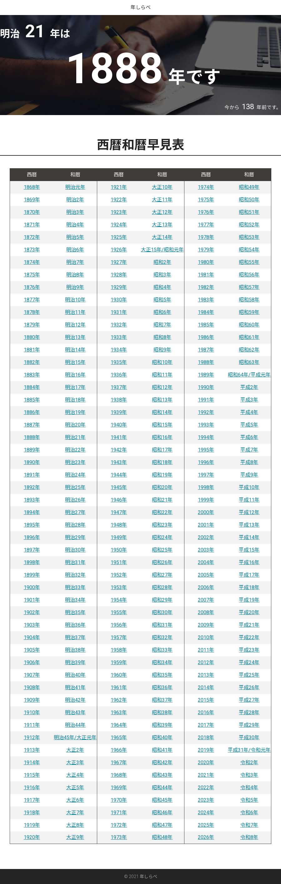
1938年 (119, 400)
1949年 (119, 537)
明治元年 (75, 187)
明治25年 (75, 487)
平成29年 (249, 725)
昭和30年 (162, 612)
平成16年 (249, 562)
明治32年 (75, 575)
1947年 (119, 512)
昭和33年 (162, 650)
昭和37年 (162, 700)
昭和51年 (249, 212)
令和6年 (249, 813)
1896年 (32, 537)
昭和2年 (162, 262)
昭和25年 (162, 550)
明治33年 (75, 587)
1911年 (32, 725)
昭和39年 (162, 725)
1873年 (32, 250)
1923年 (119, 212)
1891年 (32, 475)
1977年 (206, 225)
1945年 (119, 487)
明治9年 (75, 287)
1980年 (206, 262)
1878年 (32, 312)
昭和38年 (162, 712)
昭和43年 (162, 775)
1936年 (119, 375)
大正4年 (75, 775)
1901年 (32, 600)
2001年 (206, 525)
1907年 (32, 675)
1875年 (32, 275)
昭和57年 (249, 287)
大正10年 (162, 187)
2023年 (206, 800)
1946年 (119, 500)
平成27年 (249, 700)
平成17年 (249, 575)
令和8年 (249, 837)
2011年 (206, 650)
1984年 (206, 312)
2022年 (206, 788)
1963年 (119, 712)
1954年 (119, 600)
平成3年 (249, 400)
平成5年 (249, 425)
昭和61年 (249, 337)
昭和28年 (162, 587)
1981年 (206, 275)
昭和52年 (249, 225)
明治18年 (75, 400)
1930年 (119, 300)
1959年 (119, 662)
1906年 (32, 662)
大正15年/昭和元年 (162, 250)
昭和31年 (162, 625)
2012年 (206, 662)
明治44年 (75, 725)
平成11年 (249, 500)
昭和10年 (162, 362)
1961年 (119, 687)
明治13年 (75, 337)
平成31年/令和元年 (249, 750)
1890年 (32, 462)
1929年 (119, 287)
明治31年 (75, 562)
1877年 (32, 300)
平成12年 (249, 512)
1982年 (206, 287)
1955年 (119, 612)
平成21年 (249, 625)
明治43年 (75, 712)
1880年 (32, 337)
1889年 (32, 450)
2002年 (206, 537)
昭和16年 (162, 437)
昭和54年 (249, 250)
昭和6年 (162, 312)
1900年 (32, 587)
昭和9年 (162, 350)
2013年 (206, 675)
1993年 (206, 425)
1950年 (119, 550)
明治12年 (75, 325)
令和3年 (249, 775)
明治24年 (75, 475)
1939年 (119, 412)
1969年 (119, 788)
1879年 (32, 325)
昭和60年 (249, 325)
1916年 (32, 788)
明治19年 (75, 412)
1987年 (206, 350)
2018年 (206, 737)
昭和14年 (162, 412)
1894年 (32, 512)
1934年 (119, 350)
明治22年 (75, 450)
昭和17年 (162, 450)
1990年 (206, 387)
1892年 (32, 487)
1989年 (206, 375)
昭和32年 (162, 637)
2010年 (206, 637)
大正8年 (75, 825)
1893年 (32, 500)
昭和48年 (162, 837)
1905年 (32, 650)
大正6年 (75, 800)
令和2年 (249, 762)
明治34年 (75, 600)
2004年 (206, 562)
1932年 (119, 325)
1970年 (119, 800)
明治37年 (75, 637)
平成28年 (249, 712)
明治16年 (75, 375)
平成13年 (249, 525)
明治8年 (75, 275)
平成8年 (249, 462)
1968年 (119, 775)
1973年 (119, 837)
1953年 (119, 587)
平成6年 (249, 437)
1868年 (32, 187)
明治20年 (75, 425)
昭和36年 (162, 687)
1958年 (119, 650)
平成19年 (249, 600)
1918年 (32, 813)
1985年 (206, 325)
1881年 (32, 350)
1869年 (32, 200)
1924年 (119, 225)
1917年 (32, 800)
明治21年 (75, 437)
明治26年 (75, 500)
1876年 (32, 287)
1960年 (119, 675)
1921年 (119, 187)
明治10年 (75, 300)
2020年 (206, 762)
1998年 (206, 487)
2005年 (206, 575)
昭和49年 (249, 187)
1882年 (32, 362)
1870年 (32, 212)
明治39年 (75, 662)
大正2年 (75, 750)
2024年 (206, 813)
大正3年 (75, 762)
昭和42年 (162, 762)
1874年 (32, 262)
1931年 (119, 312)
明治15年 (75, 362)
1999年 (206, 500)
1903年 (32, 625)
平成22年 (249, 637)
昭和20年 (162, 487)
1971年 (119, 813)
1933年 (119, 337)
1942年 (119, 450)
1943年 (119, 462)
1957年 (119, 637)
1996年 (206, 462)
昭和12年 (162, 387)
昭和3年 (162, 275)
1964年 (119, 725)
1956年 (119, 625)
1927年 (119, 262)
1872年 (32, 237)
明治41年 (75, 687)
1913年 (32, 750)
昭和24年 (162, 537)
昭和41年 (162, 750)
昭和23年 (162, 525)
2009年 (206, 625)
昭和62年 (249, 350)
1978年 (206, 237)
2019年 (206, 750)
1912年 (32, 737)
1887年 (32, 425)
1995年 (206, 450)
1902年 (32, 612)
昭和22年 (162, 512)
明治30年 (75, 550)
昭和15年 (162, 425)
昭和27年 (162, 575)
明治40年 (75, 675)
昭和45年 (162, 800)
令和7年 (249, 825)
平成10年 (249, 487)
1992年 (206, 412)
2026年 (206, 837)
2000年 (206, 512)
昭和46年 (162, 813)
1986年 (206, 337)
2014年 (206, 687)
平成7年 (249, 450)
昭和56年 (249, 275)
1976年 (206, 212)
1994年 (206, 437)
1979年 (206, 250)
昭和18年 (162, 462)
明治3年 (75, 212)
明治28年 (75, 525)
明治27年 (75, 512)
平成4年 (249, 412)
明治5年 (75, 237)
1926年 (119, 250)
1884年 (32, 387)
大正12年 (162, 212)
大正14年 (162, 237)
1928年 (119, 275)
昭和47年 (162, 825)
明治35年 (75, 612)
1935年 (119, 362)
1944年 (119, 475)
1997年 (206, 475)
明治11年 (75, 312)
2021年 (206, 775)
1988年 (206, 362)
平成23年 (249, 650)
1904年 (32, 637)
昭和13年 (162, 400)
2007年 (206, 600)
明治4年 (75, 225)
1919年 (32, 825)
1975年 (206, 200)
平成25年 (249, 675)
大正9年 (75, 837)
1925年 (119, 237)
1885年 (32, 400)
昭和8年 (162, 337)
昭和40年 (162, 737)
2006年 (206, 587)
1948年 (119, 525)
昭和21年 (162, 500)
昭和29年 (162, 600)
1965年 (119, 737)
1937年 (119, 387)
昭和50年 (249, 200)
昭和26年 (162, 562)
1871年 (32, 225)
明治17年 (75, 387)
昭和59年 (249, 312)
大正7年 (75, 813)
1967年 (119, 762)
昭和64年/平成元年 (249, 375)
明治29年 (75, 537)
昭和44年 (162, 788)
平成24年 (249, 662)
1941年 (119, 437)
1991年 (206, 400)
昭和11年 (162, 375)
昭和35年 (162, 675)
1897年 (32, 550)
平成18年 (249, 587)
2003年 (206, 550)
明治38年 (75, 650)
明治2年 (75, 200)
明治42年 (75, 700)
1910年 (32, 712)
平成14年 (249, 537)
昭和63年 (249, 362)
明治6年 (75, 250)
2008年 (206, 612)
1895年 (32, 525)
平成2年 (249, 387)
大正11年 (162, 200)
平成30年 (249, 737)
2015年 (206, 700)
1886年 (32, 412)
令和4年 (249, 788)
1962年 (119, 700)
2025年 (206, 825)
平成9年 (249, 475)
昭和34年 (162, 662)
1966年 (119, 750)
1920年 (32, 837)
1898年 (32, 562)
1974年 (206, 187)
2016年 (206, 712)
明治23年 (75, 462)
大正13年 (162, 225)
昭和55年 (249, 262)
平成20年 (249, 612)
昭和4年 (162, 287)
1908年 (32, 687)
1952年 (119, 575)
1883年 (32, 375)
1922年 (119, 200)
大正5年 (75, 788)
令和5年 (249, 800)
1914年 (32, 762)
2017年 (206, 725)
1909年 (32, 700)
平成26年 (249, 687)
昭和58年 (249, 300)
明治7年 (75, 262)
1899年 (32, 575)
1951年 (119, 562)
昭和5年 (162, 300)
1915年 (32, 775)
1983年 (206, 300)
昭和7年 (162, 325)
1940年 (119, 425)
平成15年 (249, 550)
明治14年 (75, 350)
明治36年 (75, 625)
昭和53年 (249, 237)
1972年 (119, 825)
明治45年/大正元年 (75, 737)
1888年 (32, 437)
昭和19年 (162, 475)
